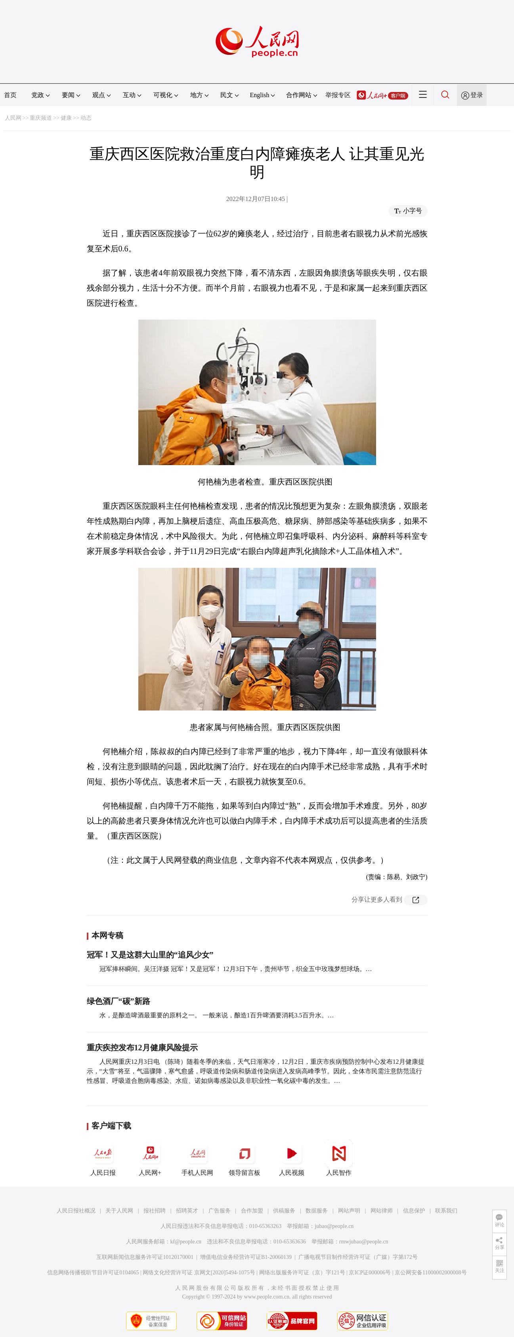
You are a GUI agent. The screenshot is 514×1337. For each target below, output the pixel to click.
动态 (86, 118)
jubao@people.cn (334, 1226)
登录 (476, 95)
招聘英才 (187, 1211)
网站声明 (349, 1211)
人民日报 (103, 1158)
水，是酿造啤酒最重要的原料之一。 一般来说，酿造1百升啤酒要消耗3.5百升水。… (216, 1015)
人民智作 (339, 1158)
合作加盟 (252, 1211)
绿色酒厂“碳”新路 (118, 1001)
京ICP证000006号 (370, 1273)
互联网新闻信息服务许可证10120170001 (144, 1257)
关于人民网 (119, 1211)
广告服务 (219, 1211)
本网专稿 (107, 935)
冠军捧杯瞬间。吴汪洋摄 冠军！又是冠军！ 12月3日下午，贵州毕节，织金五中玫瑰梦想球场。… (235, 968)
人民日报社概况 (76, 1211)
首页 (10, 95)
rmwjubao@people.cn (363, 1242)
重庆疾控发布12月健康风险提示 (142, 1047)
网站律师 (382, 1211)
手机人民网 (197, 1158)
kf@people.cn (186, 1242)
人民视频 (292, 1158)
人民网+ (150, 1158)
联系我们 (446, 1211)
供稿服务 (284, 1211)
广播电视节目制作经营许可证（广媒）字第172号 (358, 1257)
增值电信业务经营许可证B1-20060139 (246, 1257)
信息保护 (414, 1211)
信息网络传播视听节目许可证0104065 (93, 1273)
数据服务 (317, 1211)
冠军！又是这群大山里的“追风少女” (150, 954)
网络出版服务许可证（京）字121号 (302, 1273)
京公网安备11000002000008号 (430, 1273)
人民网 (13, 118)
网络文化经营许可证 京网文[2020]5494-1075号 (199, 1273)
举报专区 (338, 95)
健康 (66, 118)
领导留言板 (244, 1158)
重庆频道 (41, 118)
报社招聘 (154, 1211)
